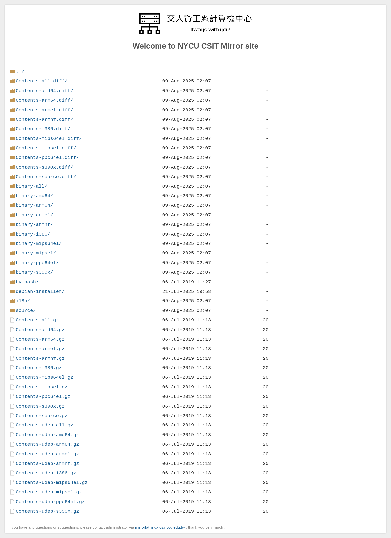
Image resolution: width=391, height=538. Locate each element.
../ (20, 71)
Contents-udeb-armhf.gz (47, 463)
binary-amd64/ (34, 195)
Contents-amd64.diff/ (44, 90)
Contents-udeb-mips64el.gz (52, 482)
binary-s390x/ (34, 272)
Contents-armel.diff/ (44, 110)
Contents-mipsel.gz (41, 387)
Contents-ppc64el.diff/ (47, 157)
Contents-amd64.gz (40, 329)
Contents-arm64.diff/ (44, 100)
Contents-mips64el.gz (44, 377)
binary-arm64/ (34, 205)
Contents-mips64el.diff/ (49, 138)
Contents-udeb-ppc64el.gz (50, 501)
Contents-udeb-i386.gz (46, 473)
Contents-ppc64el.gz (43, 396)
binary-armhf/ (34, 224)
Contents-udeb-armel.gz (47, 454)
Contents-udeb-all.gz (44, 425)
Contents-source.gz (41, 415)
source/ (26, 310)
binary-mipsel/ (36, 253)
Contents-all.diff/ (41, 81)
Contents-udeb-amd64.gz (47, 434)
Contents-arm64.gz (40, 339)
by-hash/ (27, 282)
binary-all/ (31, 186)
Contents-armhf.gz (40, 358)
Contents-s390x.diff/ (44, 167)
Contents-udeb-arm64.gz (47, 444)
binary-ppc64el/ (37, 262)
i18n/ (23, 301)
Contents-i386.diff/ (43, 128)
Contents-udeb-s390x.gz (47, 511)
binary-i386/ (33, 234)
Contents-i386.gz (39, 367)
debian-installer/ (40, 291)
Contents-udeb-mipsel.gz (49, 492)
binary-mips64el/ (39, 243)
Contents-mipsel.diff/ (46, 148)
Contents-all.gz (37, 320)
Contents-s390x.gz (40, 406)
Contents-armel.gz (40, 348)
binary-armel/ (34, 215)
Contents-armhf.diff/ (44, 119)
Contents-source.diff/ (46, 176)
